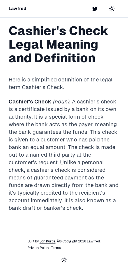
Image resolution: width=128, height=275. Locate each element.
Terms (56, 248)
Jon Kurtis (47, 241)
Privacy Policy (38, 248)
